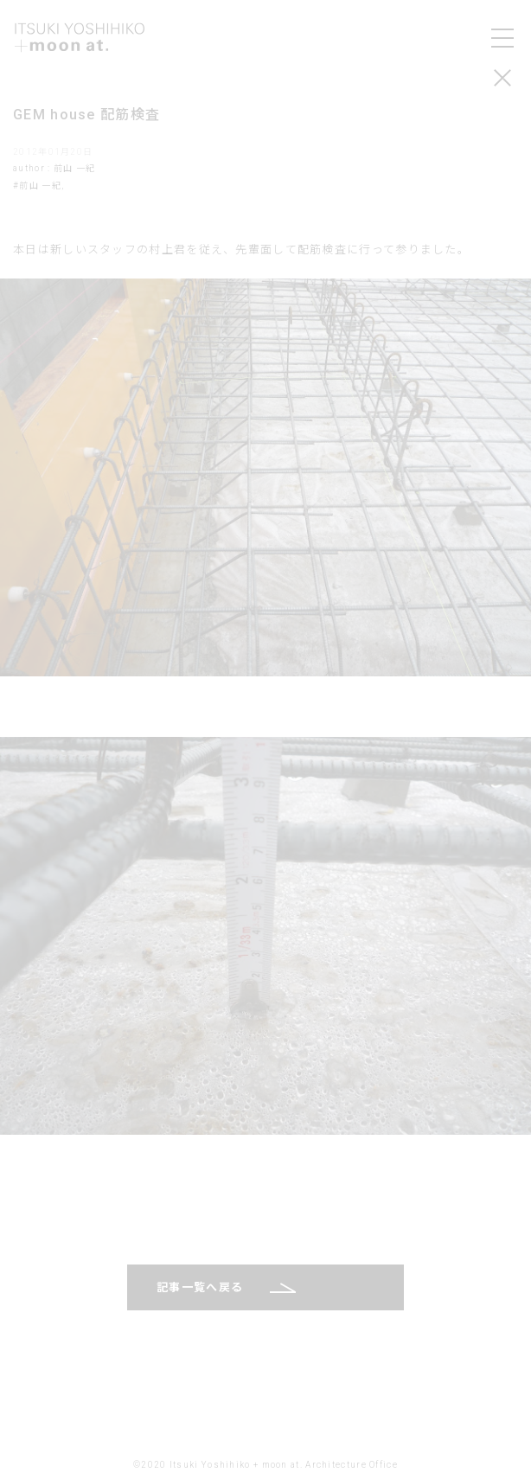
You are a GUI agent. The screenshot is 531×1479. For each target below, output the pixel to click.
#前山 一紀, (38, 185)
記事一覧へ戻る (200, 1287)
